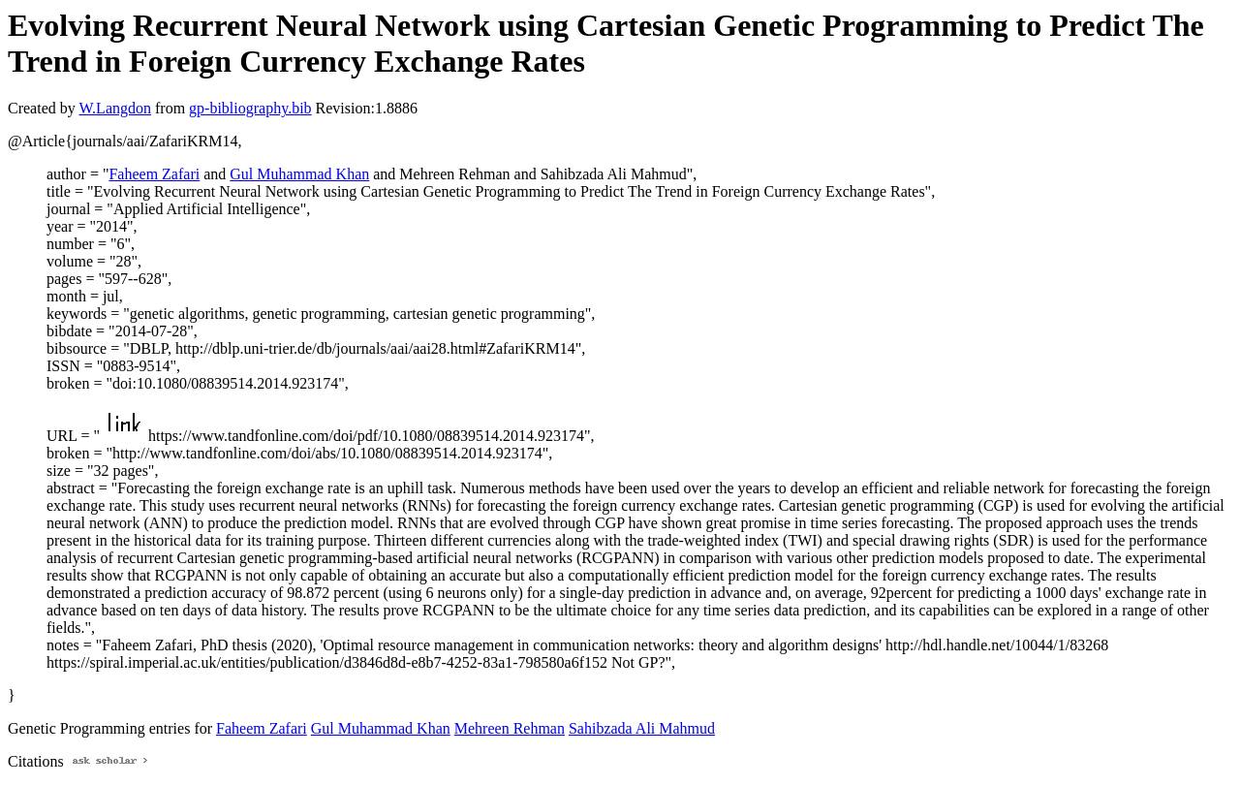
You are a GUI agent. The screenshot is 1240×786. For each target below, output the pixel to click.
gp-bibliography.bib (250, 108)
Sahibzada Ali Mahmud (642, 728)
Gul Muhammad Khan (299, 174)
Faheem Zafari (154, 174)
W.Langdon (114, 108)
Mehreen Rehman (509, 728)
